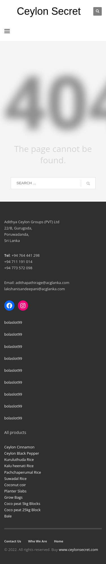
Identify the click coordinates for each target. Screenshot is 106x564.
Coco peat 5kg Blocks (22, 503)
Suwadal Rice (15, 478)
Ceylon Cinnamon (19, 447)
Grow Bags (13, 497)
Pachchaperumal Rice (22, 472)
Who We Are (37, 541)
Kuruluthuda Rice (19, 459)
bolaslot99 (13, 322)
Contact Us (12, 541)
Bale (8, 516)
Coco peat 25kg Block (22, 509)
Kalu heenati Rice (19, 465)
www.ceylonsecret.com (78, 549)
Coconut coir (15, 484)
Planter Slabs (15, 491)
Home (58, 541)
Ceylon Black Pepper (21, 453)
